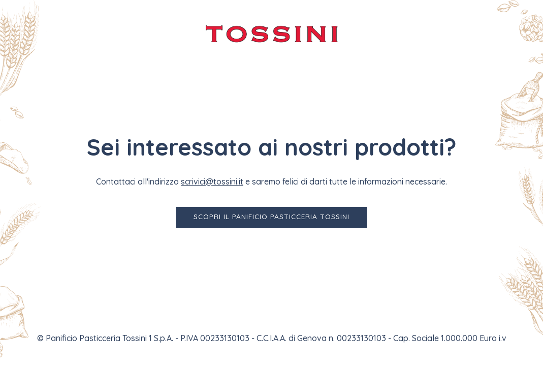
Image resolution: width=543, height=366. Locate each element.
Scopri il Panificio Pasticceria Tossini (271, 216)
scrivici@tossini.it (212, 181)
